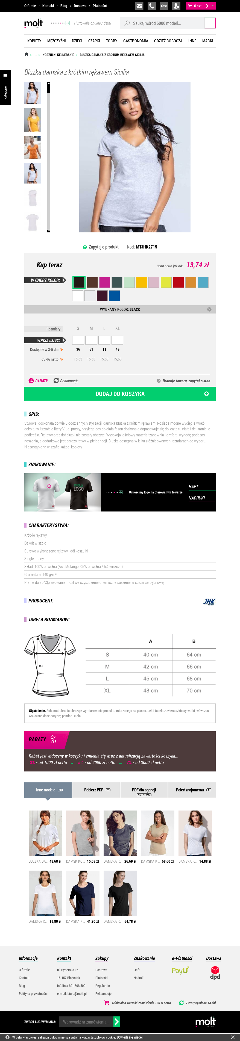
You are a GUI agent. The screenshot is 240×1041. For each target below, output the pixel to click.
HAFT (193, 486)
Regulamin (102, 985)
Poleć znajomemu (190, 789)
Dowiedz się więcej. (130, 1037)
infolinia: (152, 6)
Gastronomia (135, 40)
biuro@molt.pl (139, 6)
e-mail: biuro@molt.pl (72, 993)
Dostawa (80, 5)
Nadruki (139, 977)
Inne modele (45, 789)
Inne (192, 40)
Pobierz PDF (93, 789)
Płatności (100, 5)
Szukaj (205, 23)
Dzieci (77, 40)
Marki (207, 40)
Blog (63, 5)
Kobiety (34, 40)
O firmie (30, 5)
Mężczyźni (56, 40)
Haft (137, 969)
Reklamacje (103, 993)
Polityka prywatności (33, 993)
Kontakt (48, 5)
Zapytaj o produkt (104, 247)
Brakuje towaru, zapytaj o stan (186, 380)
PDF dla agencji (144, 789)
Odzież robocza (168, 40)
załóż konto (176, 6)
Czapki (94, 40)
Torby (111, 40)
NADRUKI (197, 498)
